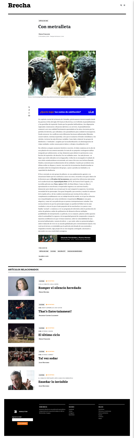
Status (100, 418)
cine (40, 259)
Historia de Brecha (103, 413)
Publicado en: (43, 248)
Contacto (100, 416)
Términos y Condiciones (104, 411)
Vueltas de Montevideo (75, 251)
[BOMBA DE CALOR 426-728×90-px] (67, 111)
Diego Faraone (44, 34)
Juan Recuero (44, 362)
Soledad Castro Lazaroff (48, 315)
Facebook (71, 409)
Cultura (53, 251)
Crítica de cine (43, 21)
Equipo (100, 415)
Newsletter (72, 415)
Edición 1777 (61, 251)
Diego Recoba (44, 292)
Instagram (71, 413)
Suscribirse (101, 409)
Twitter (71, 411)
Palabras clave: (44, 256)
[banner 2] (67, 238)
